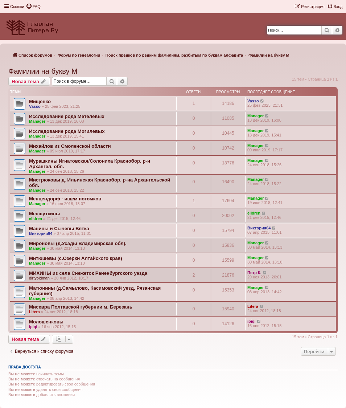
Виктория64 (40, 233)
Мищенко (40, 101)
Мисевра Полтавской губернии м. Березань (80, 307)
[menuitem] (33, 6)
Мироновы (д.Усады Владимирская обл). (78, 243)
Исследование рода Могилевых (67, 131)
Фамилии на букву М (43, 71)
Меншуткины (44, 213)
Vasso (35, 106)
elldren (35, 218)
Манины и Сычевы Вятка (59, 228)
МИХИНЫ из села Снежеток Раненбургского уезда (88, 273)
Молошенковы (46, 322)
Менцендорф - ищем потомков (65, 198)
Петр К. (254, 272)
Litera (34, 312)
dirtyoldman (39, 278)
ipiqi (33, 327)
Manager (37, 121)
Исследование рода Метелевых (66, 116)
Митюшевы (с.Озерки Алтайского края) (75, 258)
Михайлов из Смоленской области (70, 146)
